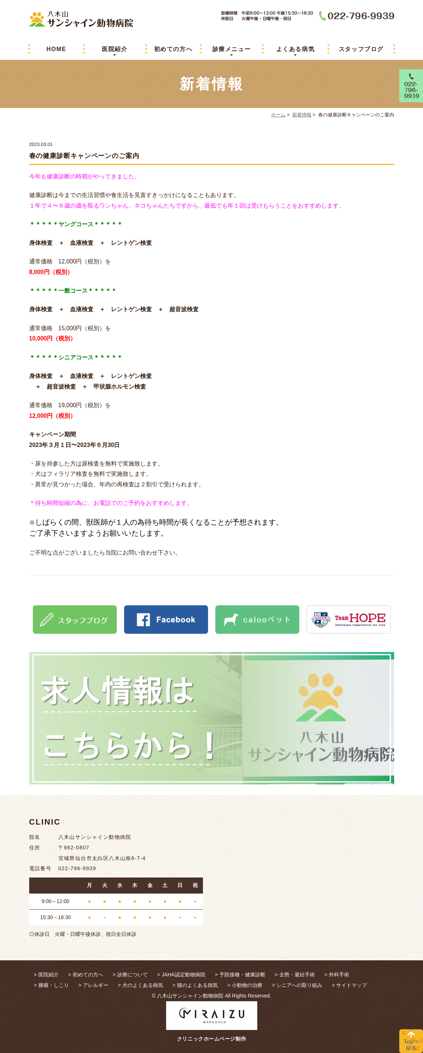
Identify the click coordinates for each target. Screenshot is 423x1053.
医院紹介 (114, 49)
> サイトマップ (349, 985)
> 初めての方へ (85, 974)
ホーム (278, 114)
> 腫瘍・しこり (51, 985)
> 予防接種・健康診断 (240, 974)
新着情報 (301, 114)
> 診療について (130, 974)
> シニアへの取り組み (297, 985)
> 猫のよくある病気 (195, 985)
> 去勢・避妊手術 (295, 974)
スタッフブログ (361, 49)
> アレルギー (93, 985)
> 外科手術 (336, 974)
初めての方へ (173, 49)
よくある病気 (295, 49)
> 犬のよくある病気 (140, 985)
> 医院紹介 (46, 974)
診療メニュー (231, 49)
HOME (56, 49)
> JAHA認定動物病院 (181, 974)
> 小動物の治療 (244, 985)
